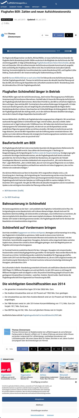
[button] (76, 382)
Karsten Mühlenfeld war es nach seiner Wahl (25, 78)
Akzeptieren (39, 399)
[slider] (31, 51)
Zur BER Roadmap (12, 197)
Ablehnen (39, 405)
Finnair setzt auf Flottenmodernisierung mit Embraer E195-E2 (68, 378)
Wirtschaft (7, 19)
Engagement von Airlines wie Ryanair (31, 233)
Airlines (43, 375)
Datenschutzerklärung (37, 415)
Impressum (50, 415)
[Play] (5, 51)
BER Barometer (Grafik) (14, 191)
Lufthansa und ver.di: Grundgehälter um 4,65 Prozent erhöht (8, 378)
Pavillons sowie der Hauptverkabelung (46, 153)
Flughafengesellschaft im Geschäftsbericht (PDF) (40, 315)
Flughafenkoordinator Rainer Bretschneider (53, 63)
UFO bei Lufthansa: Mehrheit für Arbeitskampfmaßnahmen (29, 378)
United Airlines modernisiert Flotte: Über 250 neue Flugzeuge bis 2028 (48, 378)
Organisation (6, 375)
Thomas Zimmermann (14, 35)
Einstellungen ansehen (39, 411)
